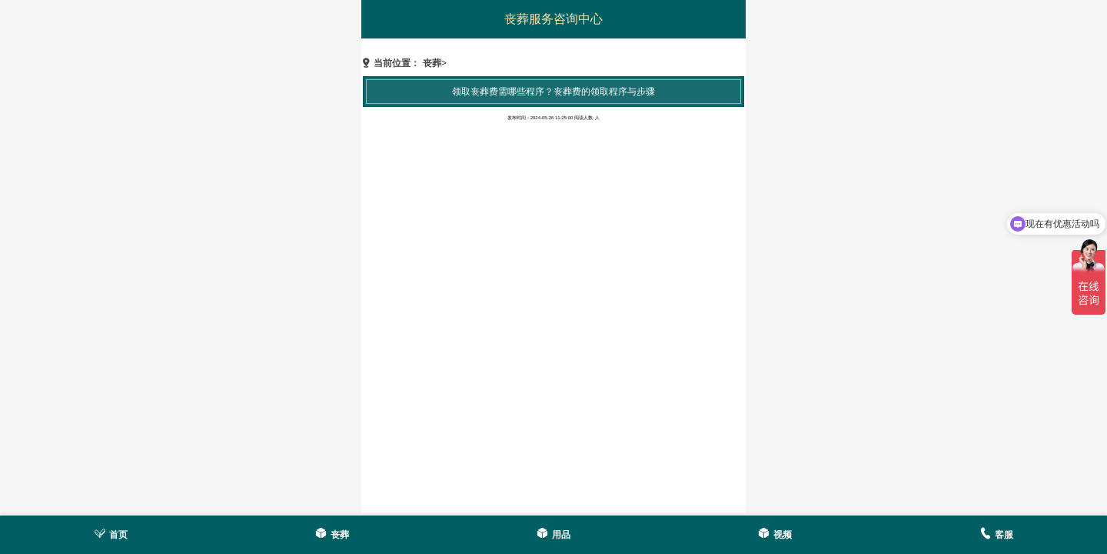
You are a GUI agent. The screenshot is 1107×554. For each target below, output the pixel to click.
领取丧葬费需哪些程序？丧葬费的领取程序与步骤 (553, 91)
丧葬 (432, 63)
